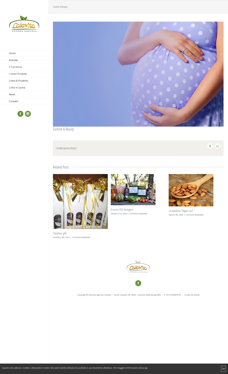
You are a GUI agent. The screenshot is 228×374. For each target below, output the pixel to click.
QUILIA (197, 294)
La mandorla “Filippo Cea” (181, 211)
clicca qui (143, 367)
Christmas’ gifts (60, 233)
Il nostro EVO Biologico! (122, 210)
